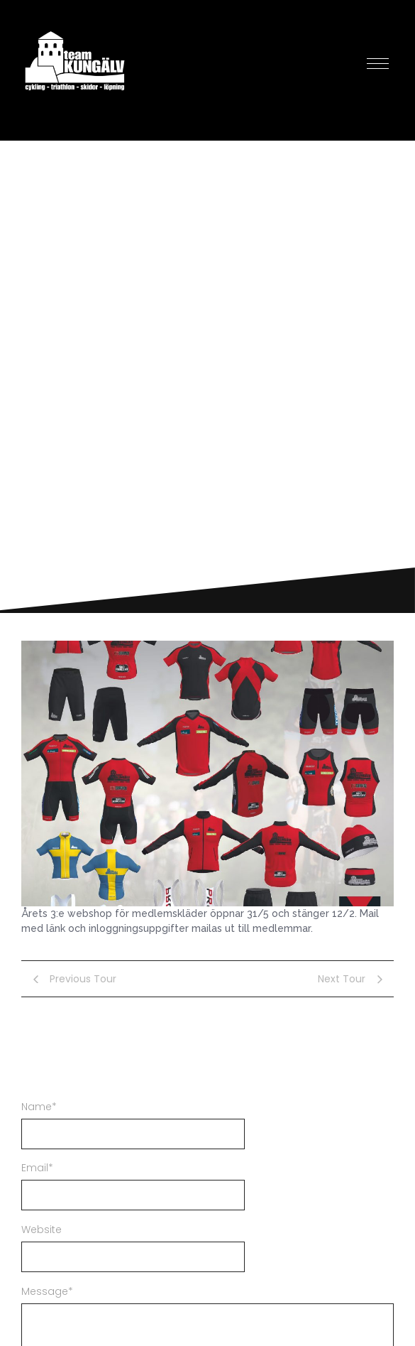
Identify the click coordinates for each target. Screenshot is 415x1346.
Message (47, 1291)
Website (41, 1229)
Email (37, 1168)
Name (39, 1107)
